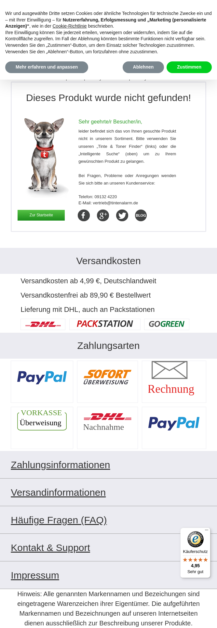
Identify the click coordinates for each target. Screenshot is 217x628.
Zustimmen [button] (189, 67)
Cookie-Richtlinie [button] (69, 26)
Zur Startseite (41, 215)
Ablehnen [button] (143, 67)
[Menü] (206, 531)
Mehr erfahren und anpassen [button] (47, 67)
